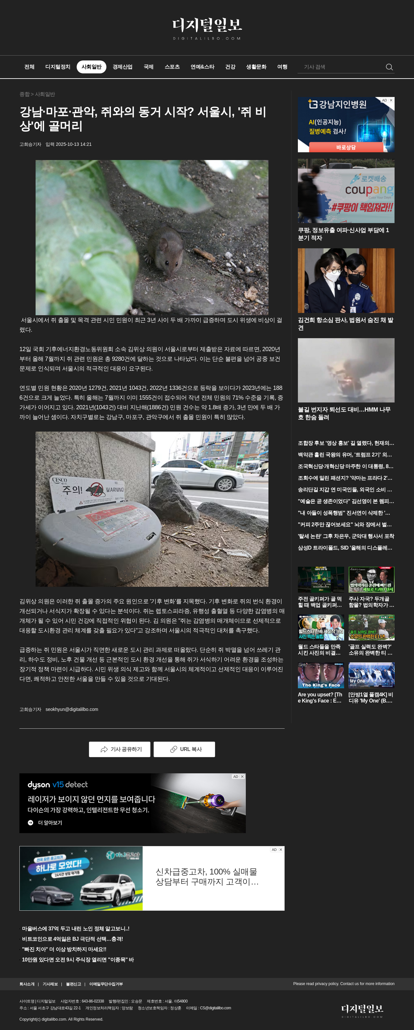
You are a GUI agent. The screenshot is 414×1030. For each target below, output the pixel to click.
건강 (230, 67)
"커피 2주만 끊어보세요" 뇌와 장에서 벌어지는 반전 (345, 525)
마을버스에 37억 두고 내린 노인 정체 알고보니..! (75, 928)
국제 (149, 67)
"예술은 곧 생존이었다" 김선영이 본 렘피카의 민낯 (346, 502)
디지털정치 (58, 67)
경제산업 (123, 67)
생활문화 (256, 67)
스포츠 (172, 67)
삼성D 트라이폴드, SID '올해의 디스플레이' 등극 (345, 548)
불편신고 (73, 984)
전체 (29, 67)
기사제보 (50, 984)
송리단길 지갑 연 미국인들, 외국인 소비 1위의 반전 (344, 490)
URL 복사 (184, 749)
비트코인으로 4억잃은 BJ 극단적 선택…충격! (72, 939)
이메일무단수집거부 (106, 984)
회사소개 (26, 984)
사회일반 (92, 67)
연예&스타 (202, 67)
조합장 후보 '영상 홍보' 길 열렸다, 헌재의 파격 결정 (343, 443)
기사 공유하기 (120, 749)
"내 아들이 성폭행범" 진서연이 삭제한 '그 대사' (344, 513)
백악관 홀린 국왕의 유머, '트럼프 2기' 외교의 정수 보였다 (345, 455)
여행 (282, 67)
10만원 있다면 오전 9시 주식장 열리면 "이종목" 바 (78, 959)
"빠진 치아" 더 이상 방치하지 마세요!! (64, 949)
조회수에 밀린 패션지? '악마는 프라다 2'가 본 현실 (345, 478)
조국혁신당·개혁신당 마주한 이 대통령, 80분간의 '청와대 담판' (344, 467)
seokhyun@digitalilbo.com (72, 709)
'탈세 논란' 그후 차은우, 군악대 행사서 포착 (346, 536)
